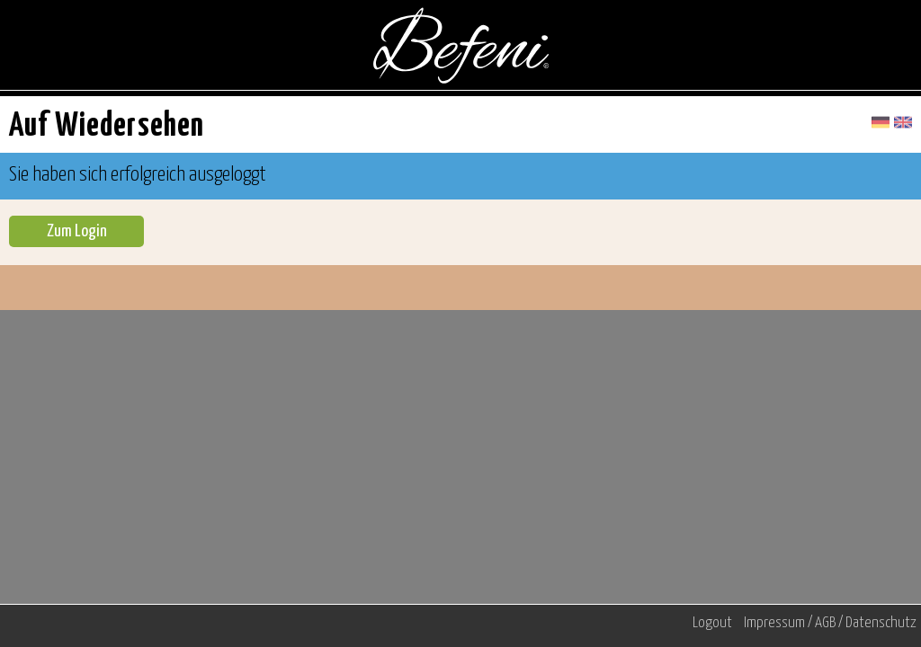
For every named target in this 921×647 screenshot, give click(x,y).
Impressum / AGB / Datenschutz (830, 623)
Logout (712, 623)
